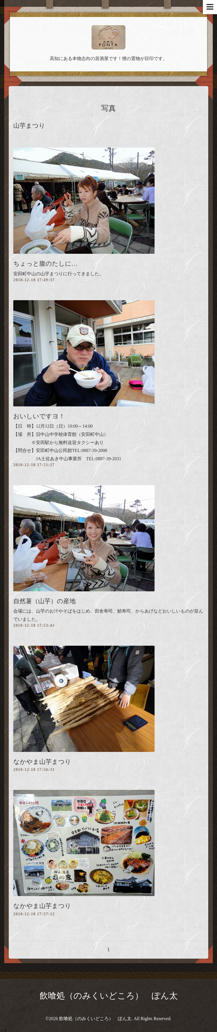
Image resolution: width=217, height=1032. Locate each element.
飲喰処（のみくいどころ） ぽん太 (109, 995)
